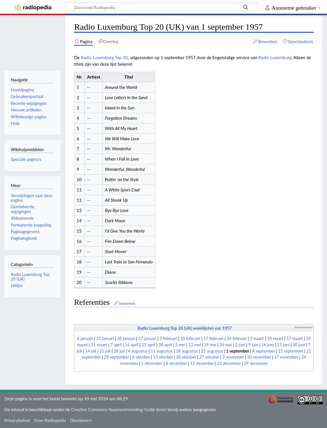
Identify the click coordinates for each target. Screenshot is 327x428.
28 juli (119, 351)
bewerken (127, 303)
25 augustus (212, 351)
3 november (233, 357)
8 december (176, 363)
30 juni (299, 344)
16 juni (268, 344)
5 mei (180, 344)
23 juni (283, 344)
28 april (165, 344)
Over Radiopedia (50, 420)
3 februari (168, 338)
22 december (229, 363)
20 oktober (186, 357)
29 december (256, 363)
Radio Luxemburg (274, 57)
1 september (237, 351)
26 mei (226, 344)
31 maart (99, 344)
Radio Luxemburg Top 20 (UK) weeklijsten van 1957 (184, 328)
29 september (116, 357)
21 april (148, 344)
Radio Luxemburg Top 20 (104, 57)
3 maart (257, 338)
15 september (290, 351)
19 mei (210, 344)
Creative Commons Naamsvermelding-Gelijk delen (119, 409)
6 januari (85, 338)
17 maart (294, 338)
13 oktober (163, 357)
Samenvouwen (303, 327)
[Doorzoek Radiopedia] (161, 7)
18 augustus (187, 351)
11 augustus (162, 351)
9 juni (253, 344)
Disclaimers (81, 420)
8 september (263, 351)
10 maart (275, 338)
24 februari (237, 338)
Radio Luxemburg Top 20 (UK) (30, 276)
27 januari (147, 338)
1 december (152, 363)
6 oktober (141, 357)
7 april (115, 344)
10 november (259, 357)
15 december (202, 363)
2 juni (240, 344)
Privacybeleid (17, 420)
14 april (132, 344)
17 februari (214, 338)
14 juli (90, 351)
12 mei (194, 344)
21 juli (105, 351)
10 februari (190, 338)
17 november (286, 357)
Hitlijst (17, 285)
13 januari (105, 338)
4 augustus (138, 351)
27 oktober (209, 357)
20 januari (126, 338)
